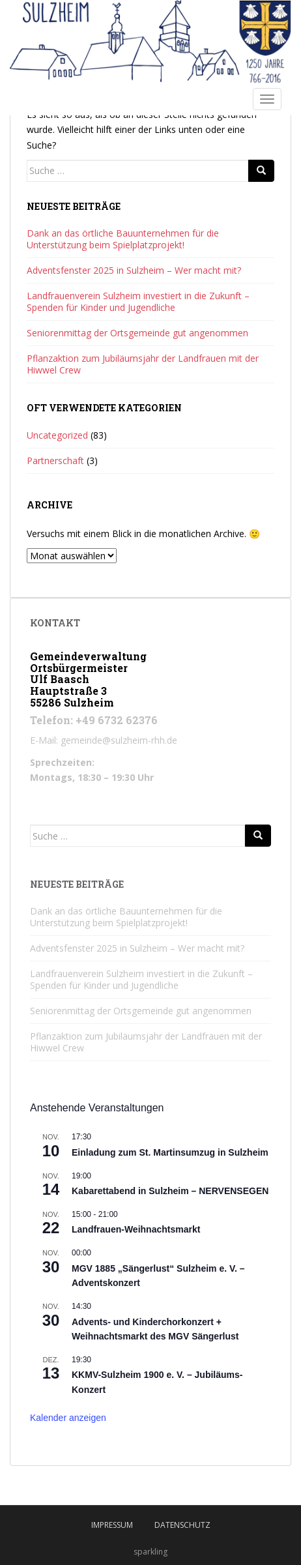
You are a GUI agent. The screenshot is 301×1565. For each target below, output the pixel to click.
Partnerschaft (55, 460)
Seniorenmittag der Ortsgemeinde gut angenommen (137, 333)
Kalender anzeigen (68, 1417)
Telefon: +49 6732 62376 (94, 720)
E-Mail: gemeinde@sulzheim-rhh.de (103, 740)
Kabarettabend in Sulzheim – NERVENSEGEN (170, 1191)
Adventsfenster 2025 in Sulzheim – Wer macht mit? (134, 270)
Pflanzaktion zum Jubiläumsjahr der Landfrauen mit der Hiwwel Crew (143, 364)
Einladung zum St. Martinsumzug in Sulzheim (170, 1152)
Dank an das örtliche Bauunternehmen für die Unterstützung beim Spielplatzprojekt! (123, 239)
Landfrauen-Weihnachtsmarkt (136, 1229)
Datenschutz (182, 1524)
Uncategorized (57, 435)
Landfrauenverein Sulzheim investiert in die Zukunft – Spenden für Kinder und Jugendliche (138, 301)
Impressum (112, 1524)
